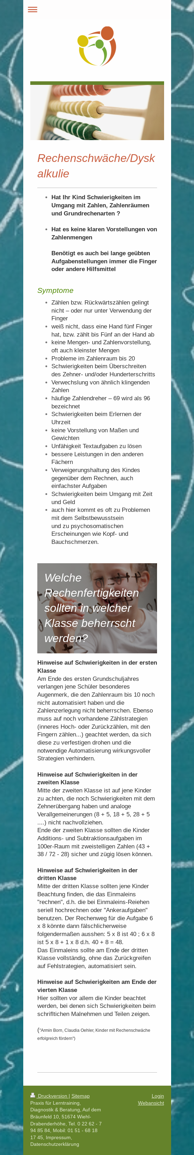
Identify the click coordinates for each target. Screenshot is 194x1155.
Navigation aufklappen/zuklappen (97, 9)
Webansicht (151, 1103)
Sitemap (80, 1096)
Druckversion (49, 1096)
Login (158, 1096)
